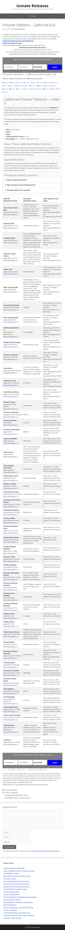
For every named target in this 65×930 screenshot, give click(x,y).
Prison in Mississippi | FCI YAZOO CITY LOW (18, 907)
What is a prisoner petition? (17, 180)
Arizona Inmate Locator (11, 894)
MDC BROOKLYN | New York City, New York (18, 902)
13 (21, 769)
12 (18, 769)
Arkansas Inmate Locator (11, 900)
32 (32, 769)
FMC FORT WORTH (9, 905)
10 (12, 769)
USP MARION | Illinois (10, 873)
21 (43, 769)
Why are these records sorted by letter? (21, 185)
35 (40, 769)
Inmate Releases (32, 5)
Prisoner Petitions (11, 790)
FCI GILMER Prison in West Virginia (15, 889)
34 (37, 769)
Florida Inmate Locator (11, 892)
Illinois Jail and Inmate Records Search (16, 887)
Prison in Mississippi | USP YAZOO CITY (16, 913)
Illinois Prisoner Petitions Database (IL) (16, 884)
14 (24, 769)
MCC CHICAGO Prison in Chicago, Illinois (17, 876)
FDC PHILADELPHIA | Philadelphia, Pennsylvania (20, 897)
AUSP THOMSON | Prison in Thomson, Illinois (19, 871)
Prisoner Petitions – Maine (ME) (14, 868)
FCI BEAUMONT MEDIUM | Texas (16, 795)
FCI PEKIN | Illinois (9, 879)
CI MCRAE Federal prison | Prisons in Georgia (18, 915)
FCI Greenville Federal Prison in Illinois (16, 881)
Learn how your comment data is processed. (44, 851)
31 (29, 769)
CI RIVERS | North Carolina (12, 918)
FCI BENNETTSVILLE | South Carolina (17, 798)
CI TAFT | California (10, 910)
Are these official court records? (18, 190)
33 (35, 769)
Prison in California (11, 792)
